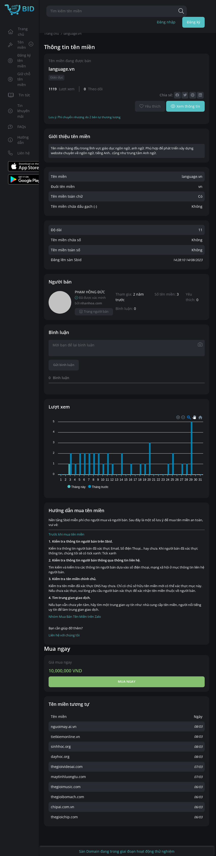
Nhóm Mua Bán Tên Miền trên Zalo (75, 617)
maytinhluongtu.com (68, 776)
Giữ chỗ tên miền (19, 79)
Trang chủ (18, 31)
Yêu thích (150, 106)
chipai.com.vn (62, 806)
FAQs (17, 126)
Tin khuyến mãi (19, 111)
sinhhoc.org (61, 746)
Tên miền (20, 45)
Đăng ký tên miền (19, 60)
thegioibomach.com (67, 796)
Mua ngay (126, 681)
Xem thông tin (185, 106)
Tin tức (19, 95)
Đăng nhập (166, 22)
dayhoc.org (60, 756)
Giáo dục (56, 77)
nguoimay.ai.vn (64, 726)
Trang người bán (94, 311)
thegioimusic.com (66, 786)
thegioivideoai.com (67, 766)
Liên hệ (19, 153)
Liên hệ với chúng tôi (64, 635)
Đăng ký (193, 22)
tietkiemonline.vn (65, 736)
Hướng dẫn (18, 140)
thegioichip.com (64, 816)
